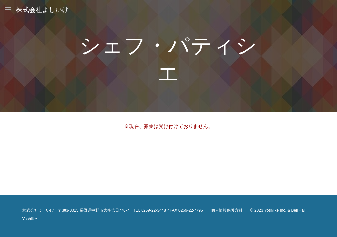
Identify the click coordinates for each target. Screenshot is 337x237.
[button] (8, 9)
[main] (168, 56)
